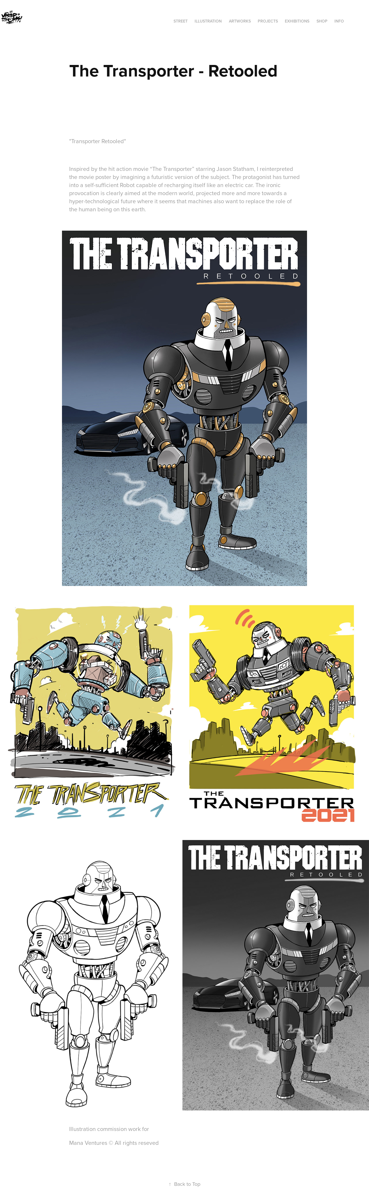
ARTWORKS (240, 21)
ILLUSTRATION (208, 21)
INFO (339, 21)
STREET (181, 21)
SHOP (322, 21)
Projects (268, 21)
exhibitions (297, 21)
